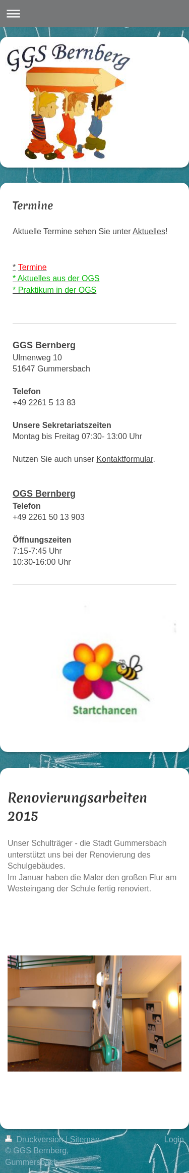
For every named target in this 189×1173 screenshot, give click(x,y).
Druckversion (35, 1139)
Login (174, 1139)
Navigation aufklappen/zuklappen (94, 13)
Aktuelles (149, 231)
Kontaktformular (124, 459)
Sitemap (85, 1139)
